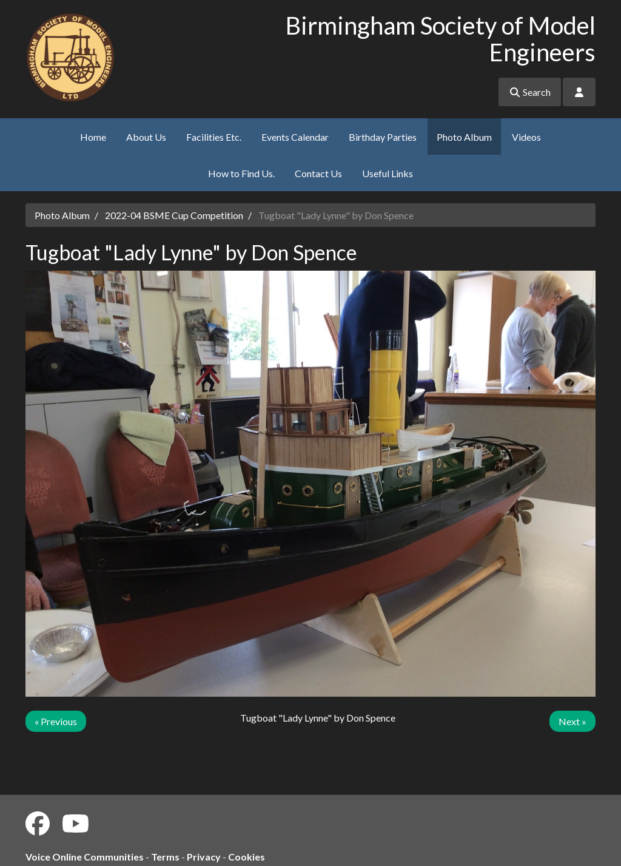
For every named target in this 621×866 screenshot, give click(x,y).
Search (530, 92)
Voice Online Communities (84, 856)
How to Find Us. (241, 173)
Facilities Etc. (213, 137)
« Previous (56, 721)
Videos (526, 137)
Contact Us (318, 173)
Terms (165, 856)
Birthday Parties (383, 137)
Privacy (204, 856)
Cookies (246, 856)
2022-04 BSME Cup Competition (174, 215)
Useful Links (387, 173)
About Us (146, 137)
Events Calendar (295, 137)
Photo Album (464, 137)
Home (93, 137)
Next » (572, 721)
